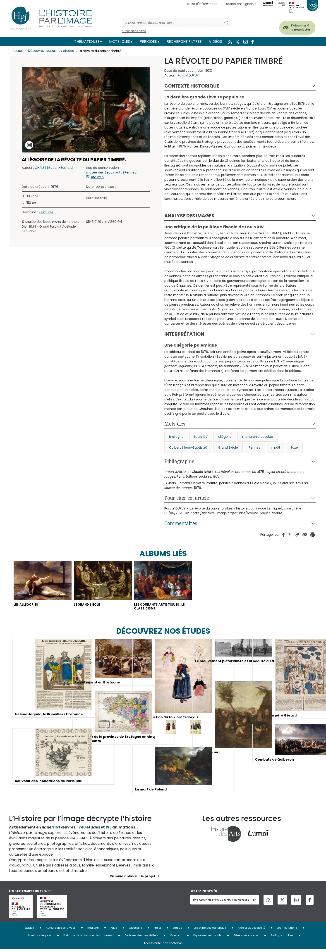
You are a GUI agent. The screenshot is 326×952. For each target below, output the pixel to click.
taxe (294, 447)
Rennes (254, 447)
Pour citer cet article (186, 498)
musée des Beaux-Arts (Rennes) (112, 172)
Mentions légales (40, 938)
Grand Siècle (228, 447)
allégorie (225, 436)
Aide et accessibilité (251, 931)
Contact (176, 938)
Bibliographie (179, 461)
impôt (275, 447)
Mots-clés (119, 41)
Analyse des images (189, 215)
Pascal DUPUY (188, 75)
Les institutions (287, 931)
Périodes (148, 41)
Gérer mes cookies (246, 938)
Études (29, 931)
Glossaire (135, 931)
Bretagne (176, 436)
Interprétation (184, 334)
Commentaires (180, 523)
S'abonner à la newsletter (295, 27)
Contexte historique (191, 86)
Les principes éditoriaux (210, 931)
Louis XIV (201, 436)
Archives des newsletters (141, 938)
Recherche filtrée (184, 41)
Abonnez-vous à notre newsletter (224, 903)
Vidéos (215, 41)
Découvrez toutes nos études (52, 51)
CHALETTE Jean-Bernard (54, 167)
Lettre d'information (202, 3)
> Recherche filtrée (134, 31)
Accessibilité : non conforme (163, 946)
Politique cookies (282, 938)
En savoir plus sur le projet (133, 879)
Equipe (177, 931)
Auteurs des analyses (61, 931)
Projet (157, 931)
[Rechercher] (171, 23)
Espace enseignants (240, 3)
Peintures (46, 212)
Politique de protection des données (88, 938)
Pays (113, 931)
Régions (93, 931)
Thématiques (86, 41)
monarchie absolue (257, 436)
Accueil (18, 51)
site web (97, 177)
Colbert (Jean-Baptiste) (188, 447)
